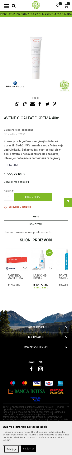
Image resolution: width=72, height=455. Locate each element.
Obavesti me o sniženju (16, 182)
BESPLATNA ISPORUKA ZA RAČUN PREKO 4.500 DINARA (36, 14)
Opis (36, 216)
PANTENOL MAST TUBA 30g (15, 278)
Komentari (36, 224)
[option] (36, 14)
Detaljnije (12, 165)
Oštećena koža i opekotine (18, 130)
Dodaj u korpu (33, 197)
